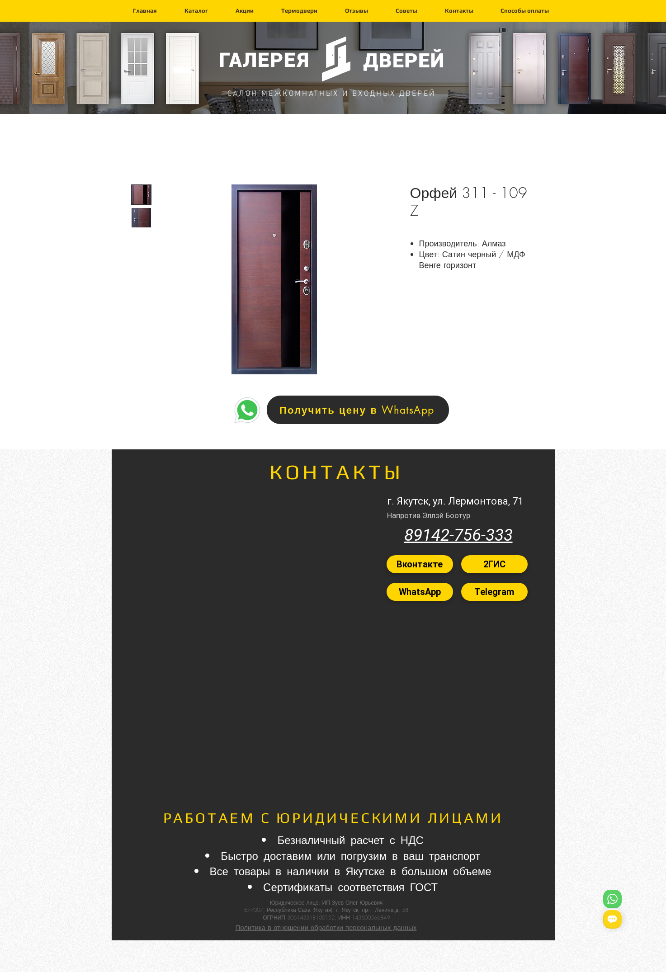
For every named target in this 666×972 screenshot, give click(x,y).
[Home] (247, 410)
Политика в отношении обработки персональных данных (326, 927)
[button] (196, 11)
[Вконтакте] (420, 564)
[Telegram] (494, 592)
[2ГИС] (494, 564)
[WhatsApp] (420, 592)
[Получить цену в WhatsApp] (358, 410)
